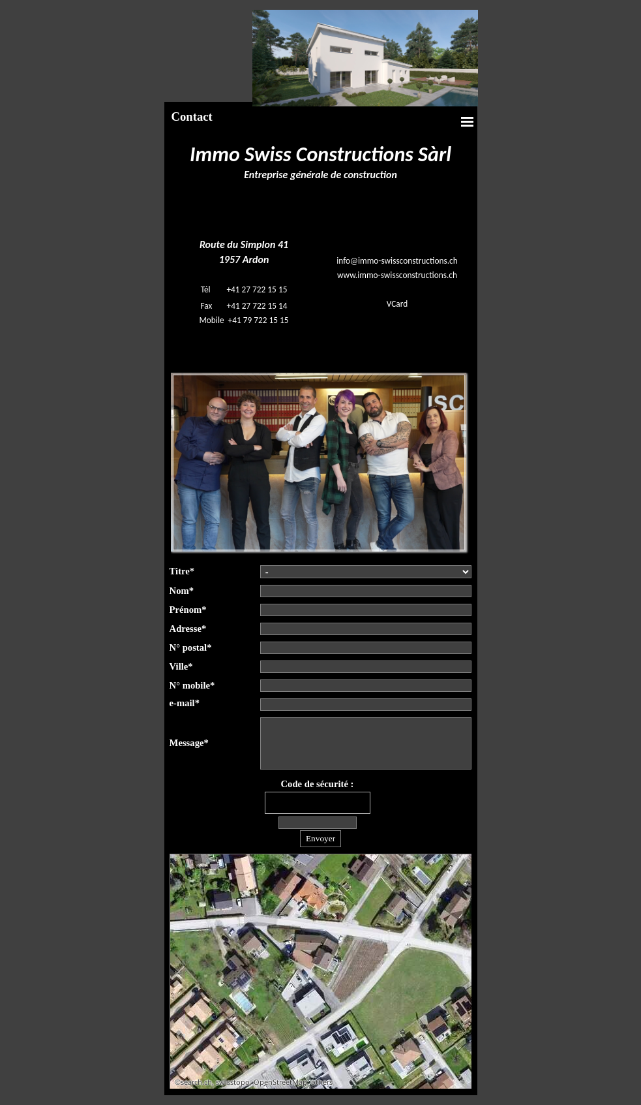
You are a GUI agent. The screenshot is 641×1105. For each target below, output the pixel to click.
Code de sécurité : (317, 784)
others (322, 1082)
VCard (397, 303)
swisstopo (233, 1082)
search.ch (196, 1082)
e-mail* (185, 703)
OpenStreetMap (280, 1082)
